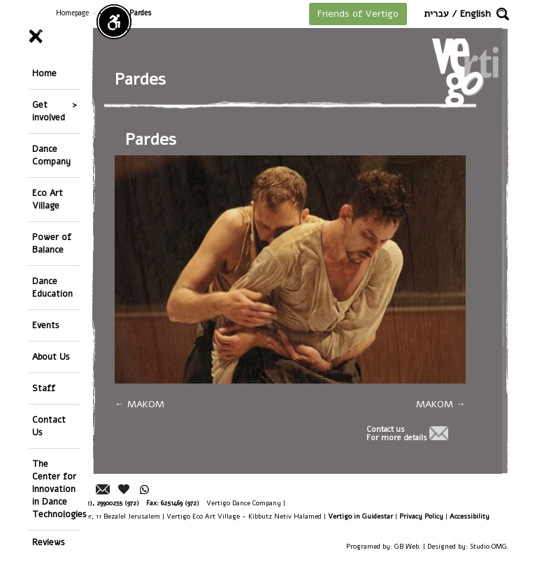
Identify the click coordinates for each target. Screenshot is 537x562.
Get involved (48, 111)
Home (44, 73)
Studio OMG (488, 546)
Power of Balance (51, 243)
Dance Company (51, 155)
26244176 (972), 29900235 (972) (94, 502)
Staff (43, 388)
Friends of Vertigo (358, 13)
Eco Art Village (47, 199)
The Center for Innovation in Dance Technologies (56, 489)
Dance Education (52, 287)
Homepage (72, 13)
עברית (436, 13)
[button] (502, 14)
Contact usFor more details (396, 434)
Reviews (48, 542)
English (475, 13)
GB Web (406, 546)
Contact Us (49, 426)
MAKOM (139, 404)
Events (45, 325)
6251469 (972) (180, 502)
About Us (51, 357)
